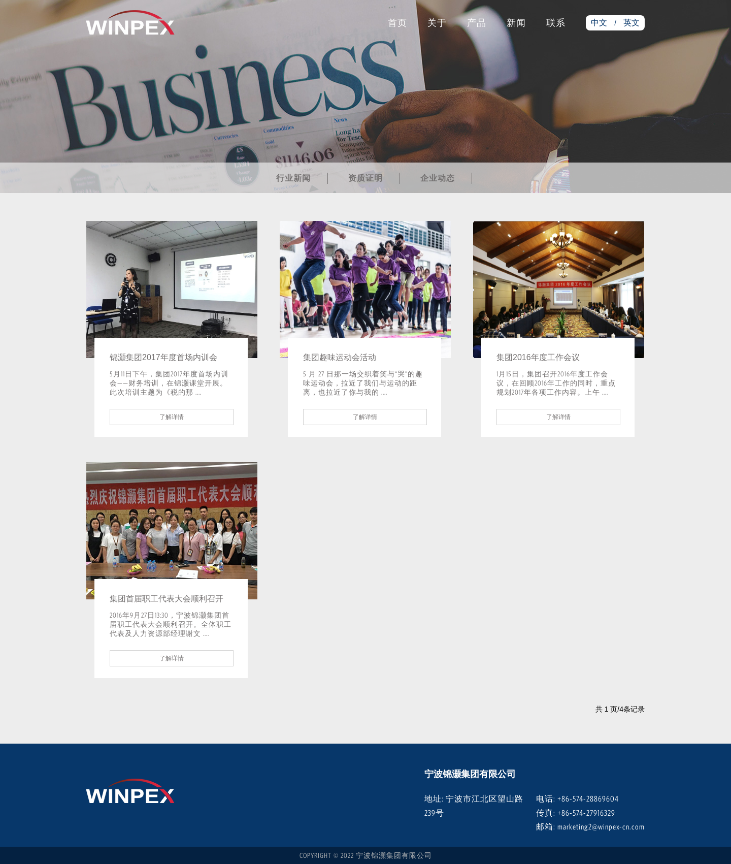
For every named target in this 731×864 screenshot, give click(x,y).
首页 (397, 23)
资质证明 (365, 177)
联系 (556, 23)
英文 (631, 22)
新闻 (516, 23)
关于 (437, 23)
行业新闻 (293, 177)
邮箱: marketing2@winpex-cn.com (590, 826)
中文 (599, 22)
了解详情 (171, 417)
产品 (476, 23)
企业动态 (437, 177)
